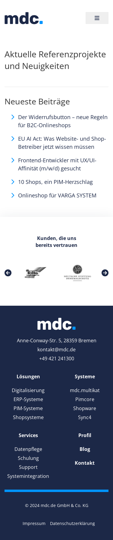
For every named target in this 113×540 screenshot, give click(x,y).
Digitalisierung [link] (28, 390)
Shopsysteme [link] (28, 417)
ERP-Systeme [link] (28, 399)
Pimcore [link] (84, 399)
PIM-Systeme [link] (28, 408)
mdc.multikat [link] (85, 390)
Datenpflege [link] (28, 449)
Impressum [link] (34, 523)
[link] (24, 18)
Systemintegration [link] (28, 476)
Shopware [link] (84, 408)
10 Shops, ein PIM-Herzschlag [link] (55, 181)
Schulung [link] (28, 458)
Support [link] (28, 467)
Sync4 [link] (84, 417)
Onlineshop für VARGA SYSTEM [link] (57, 195)
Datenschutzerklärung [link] (72, 523)
